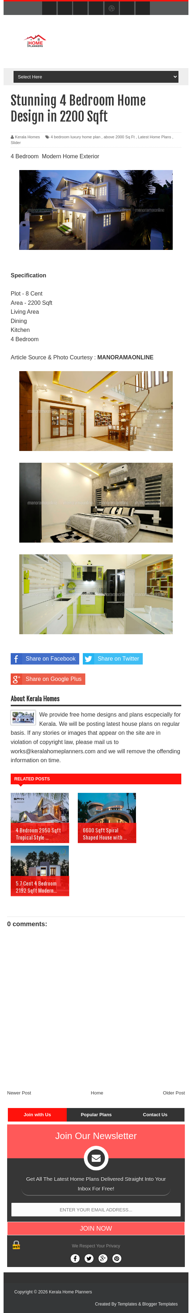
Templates (127, 1304)
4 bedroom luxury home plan (75, 137)
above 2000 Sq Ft (119, 137)
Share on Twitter (111, 659)
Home (97, 1093)
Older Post (174, 1093)
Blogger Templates (160, 1304)
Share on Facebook (43, 659)
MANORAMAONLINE (125, 357)
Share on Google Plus (46, 679)
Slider (16, 142)
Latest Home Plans (154, 137)
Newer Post (19, 1093)
